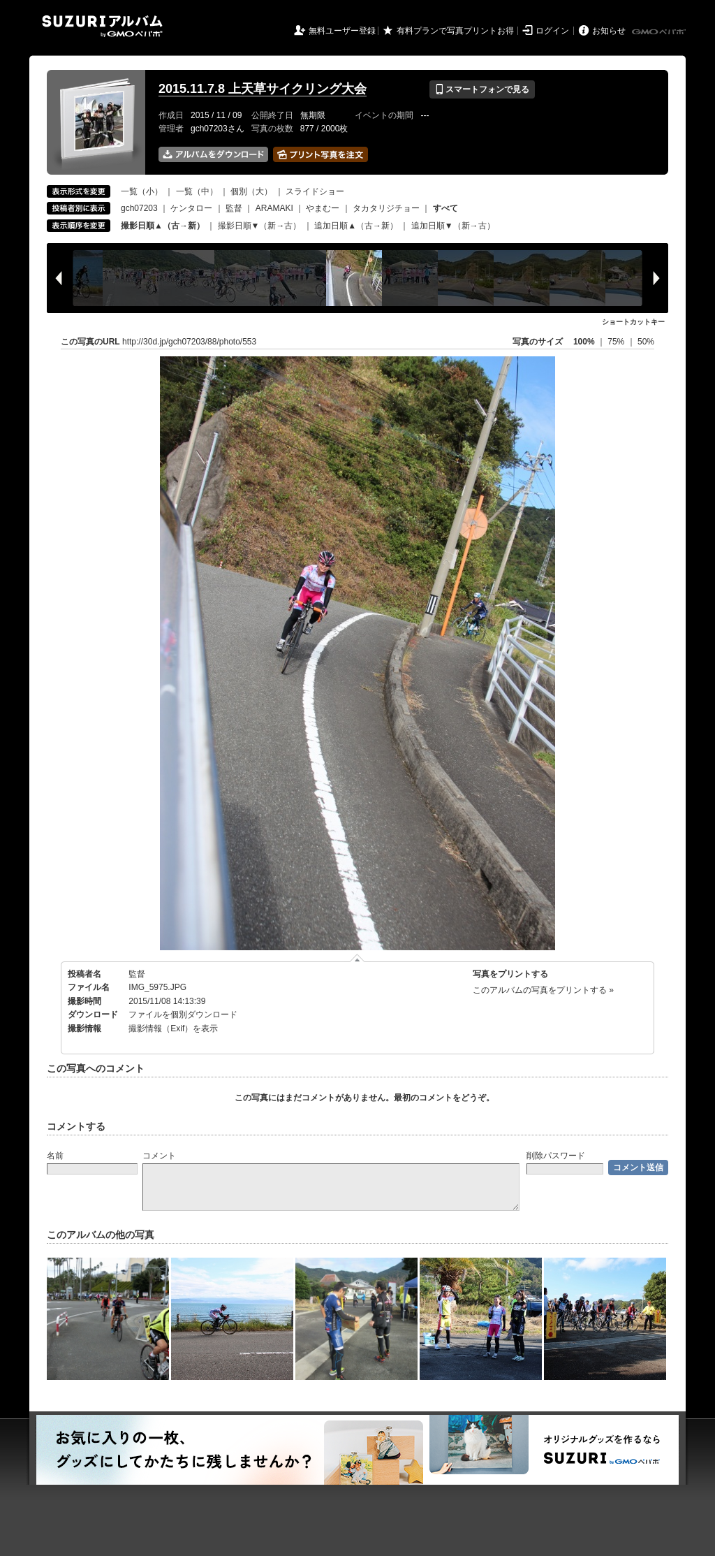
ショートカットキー (633, 322)
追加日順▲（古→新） (356, 226)
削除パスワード (555, 1156)
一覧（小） (142, 191)
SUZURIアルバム (102, 26)
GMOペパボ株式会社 (660, 32)
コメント (159, 1156)
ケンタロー (191, 208)
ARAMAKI (274, 208)
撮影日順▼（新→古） (260, 226)
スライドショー (315, 191)
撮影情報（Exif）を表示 (173, 1028)
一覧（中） (197, 191)
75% (616, 342)
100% (584, 342)
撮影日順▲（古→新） (163, 226)
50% (645, 342)
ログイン (552, 31)
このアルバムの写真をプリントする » (543, 990)
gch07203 (139, 208)
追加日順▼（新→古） (453, 226)
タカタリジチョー (386, 208)
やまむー (322, 208)
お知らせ (609, 31)
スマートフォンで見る (482, 89)
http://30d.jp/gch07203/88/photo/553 (189, 342)
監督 (234, 208)
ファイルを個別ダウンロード (182, 1014)
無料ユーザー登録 (342, 31)
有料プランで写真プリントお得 (455, 31)
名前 (55, 1156)
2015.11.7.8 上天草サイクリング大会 (263, 89)
